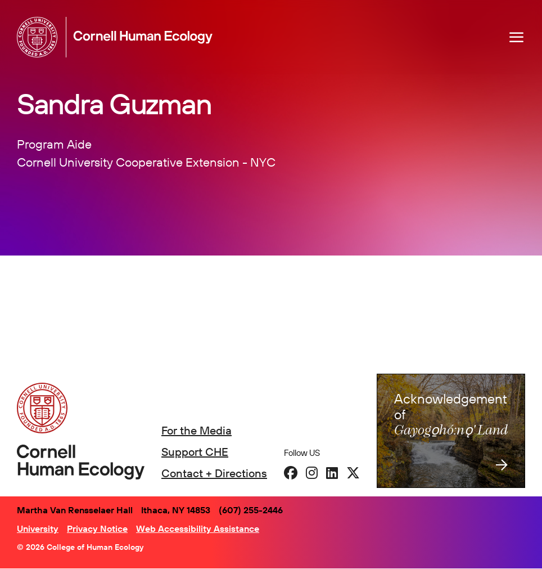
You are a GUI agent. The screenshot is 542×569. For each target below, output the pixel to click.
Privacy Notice (97, 528)
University (37, 528)
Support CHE (194, 452)
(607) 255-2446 (251, 510)
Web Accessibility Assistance (197, 528)
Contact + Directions (214, 473)
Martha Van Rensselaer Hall (75, 510)
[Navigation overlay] (516, 37)
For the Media (196, 430)
